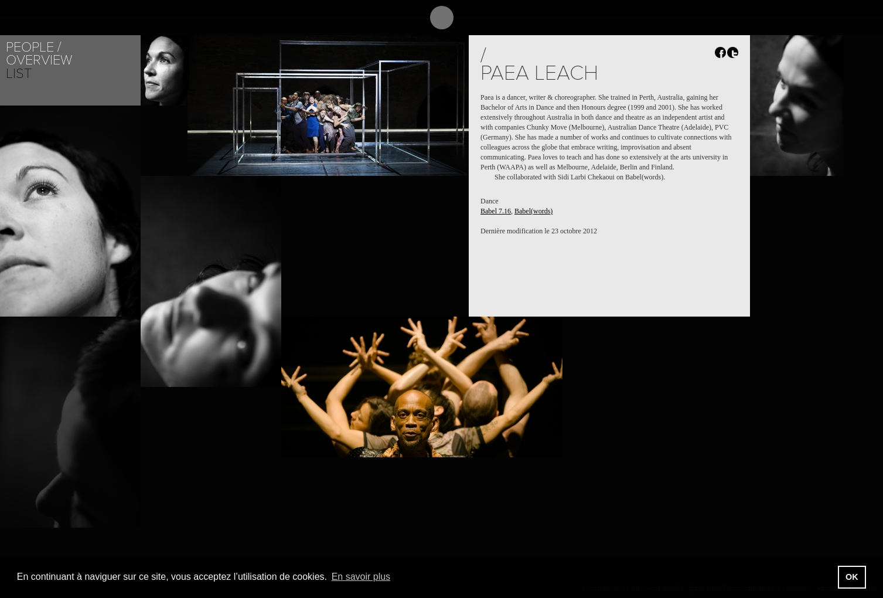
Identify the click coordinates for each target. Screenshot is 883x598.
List (19, 73)
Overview (39, 60)
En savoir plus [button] (361, 577)
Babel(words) (533, 211)
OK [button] (852, 577)
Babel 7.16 (495, 211)
